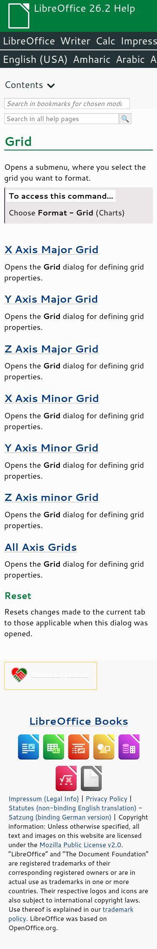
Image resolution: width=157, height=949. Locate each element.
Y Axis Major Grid (51, 298)
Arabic (130, 59)
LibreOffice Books (79, 720)
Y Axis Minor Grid (51, 447)
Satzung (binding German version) (60, 817)
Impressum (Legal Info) (43, 798)
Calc (105, 41)
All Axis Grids (40, 546)
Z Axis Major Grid (51, 348)
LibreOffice (29, 41)
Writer (75, 41)
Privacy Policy (106, 798)
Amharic (92, 59)
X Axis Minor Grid (51, 398)
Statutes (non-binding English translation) (72, 807)
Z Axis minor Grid (51, 497)
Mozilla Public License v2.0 (80, 844)
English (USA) (35, 59)
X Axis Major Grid (51, 249)
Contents (23, 84)
